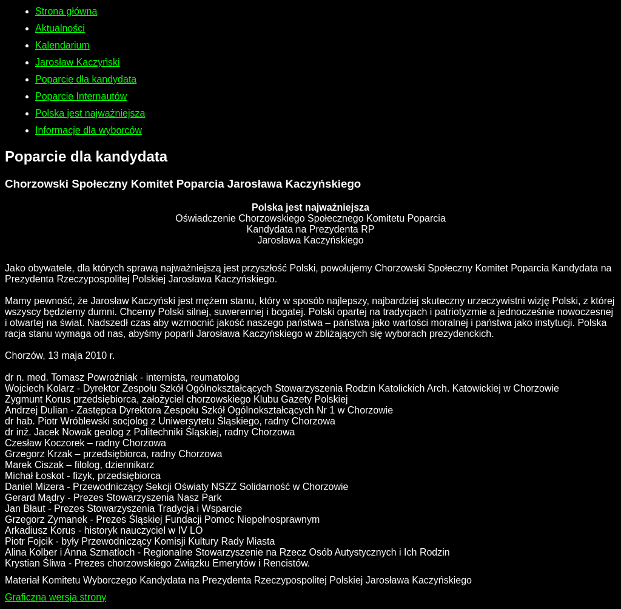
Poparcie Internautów (81, 96)
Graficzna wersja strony (55, 597)
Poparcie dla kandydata (85, 79)
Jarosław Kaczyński (77, 62)
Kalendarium (62, 45)
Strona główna (66, 11)
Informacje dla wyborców (88, 130)
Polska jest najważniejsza (90, 113)
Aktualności (60, 28)
